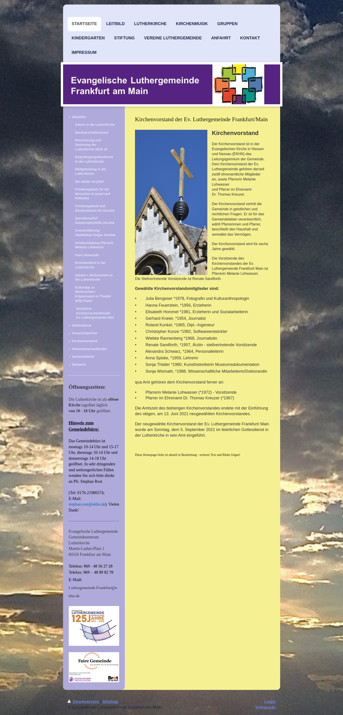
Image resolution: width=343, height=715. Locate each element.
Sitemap (110, 701)
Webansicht (265, 707)
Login (270, 701)
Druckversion (84, 701)
